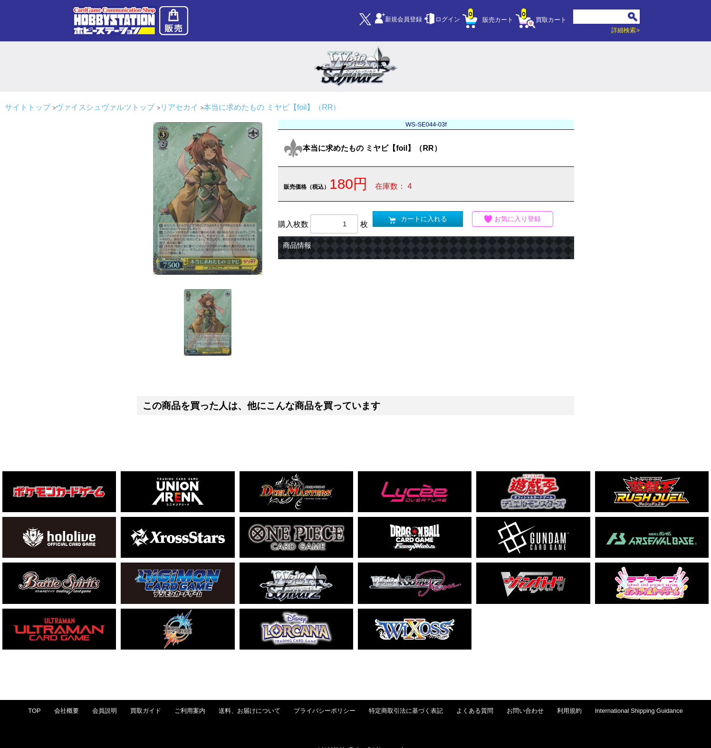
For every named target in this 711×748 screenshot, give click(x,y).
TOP (34, 710)
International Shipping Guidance (639, 710)
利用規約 (569, 710)
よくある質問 (474, 710)
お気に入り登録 (512, 219)
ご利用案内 (189, 710)
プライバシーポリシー (325, 710)
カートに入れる (417, 219)
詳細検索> (625, 30)
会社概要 (66, 710)
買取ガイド (145, 710)
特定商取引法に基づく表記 (406, 710)
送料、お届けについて (249, 710)
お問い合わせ (525, 710)
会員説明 (104, 710)
